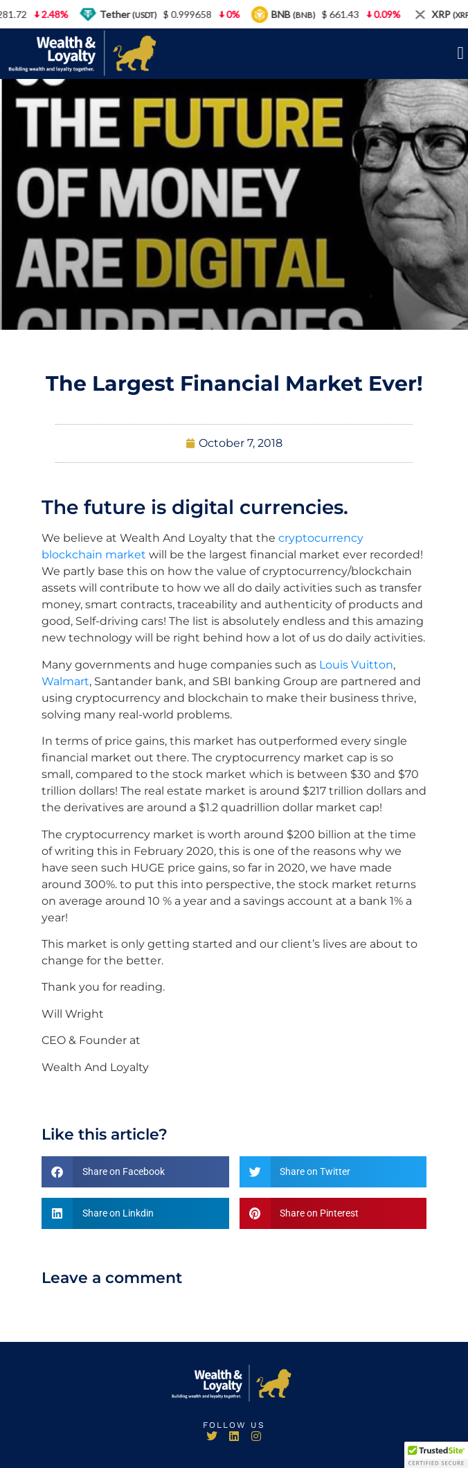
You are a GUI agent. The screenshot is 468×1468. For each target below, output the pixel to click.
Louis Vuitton (356, 664)
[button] (460, 53)
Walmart (65, 681)
